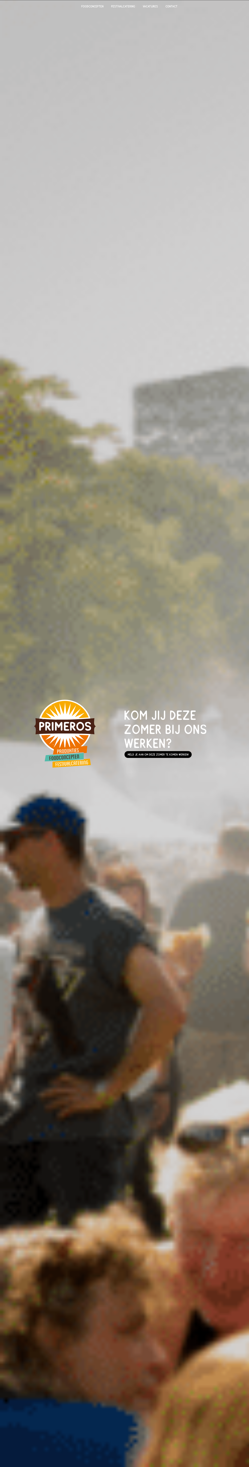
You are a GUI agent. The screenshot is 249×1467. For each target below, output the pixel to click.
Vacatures (150, 6)
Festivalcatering (123, 6)
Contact (172, 6)
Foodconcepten (92, 6)
